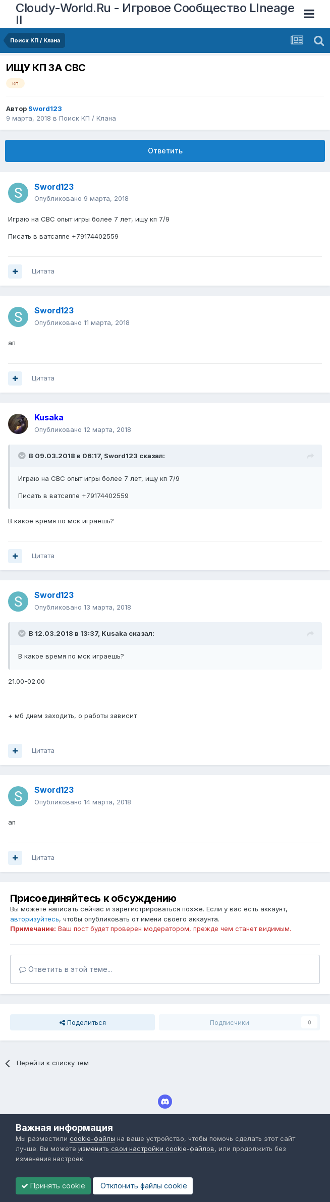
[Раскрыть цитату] (22, 456)
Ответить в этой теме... (65, 969)
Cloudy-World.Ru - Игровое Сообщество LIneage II (155, 14)
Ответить (165, 150)
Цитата (43, 271)
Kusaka (114, 633)
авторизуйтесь (34, 919)
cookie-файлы (92, 1138)
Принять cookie (53, 1185)
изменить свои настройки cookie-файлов (146, 1148)
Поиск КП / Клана (87, 118)
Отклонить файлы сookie (142, 1185)
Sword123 (121, 456)
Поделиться (83, 1022)
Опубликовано (81, 198)
